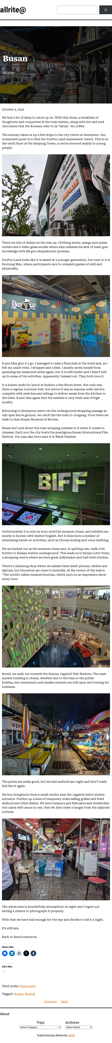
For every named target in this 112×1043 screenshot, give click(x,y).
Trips (40, 1022)
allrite (71, 1035)
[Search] (105, 9)
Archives (72, 1022)
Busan (18, 994)
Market (30, 994)
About (4, 1014)
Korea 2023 (28, 986)
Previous (50, 1001)
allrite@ (13, 9)
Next (64, 1001)
